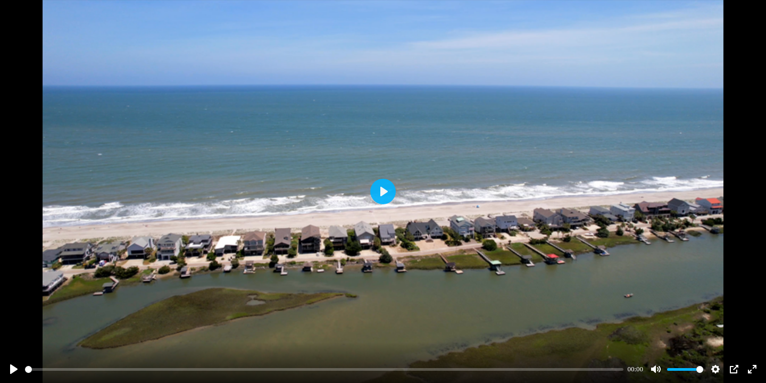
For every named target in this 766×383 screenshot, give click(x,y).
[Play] (13, 369)
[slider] (324, 369)
